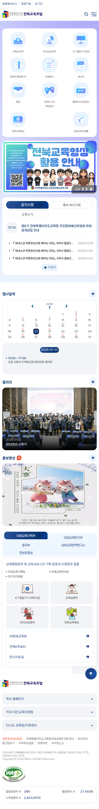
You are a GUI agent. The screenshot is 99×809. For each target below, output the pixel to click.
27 (36, 337)
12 (23, 325)
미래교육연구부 (73, 537)
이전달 (32, 306)
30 (76, 337)
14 (49, 325)
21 (49, 331)
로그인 (38, 3)
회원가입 (26, 3)
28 (49, 337)
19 (22, 331)
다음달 (67, 306)
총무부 (26, 545)
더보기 (52, 267)
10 (89, 320)
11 (9, 325)
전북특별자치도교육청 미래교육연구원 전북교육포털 (22, 14)
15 (62, 325)
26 (23, 337)
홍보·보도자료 (72, 205)
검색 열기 (86, 14)
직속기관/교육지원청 (49, 712)
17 (89, 325)
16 (76, 325)
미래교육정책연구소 (73, 545)
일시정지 (91, 189)
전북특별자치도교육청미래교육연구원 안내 (50, 738)
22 (63, 331)
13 (36, 325)
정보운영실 (25, 552)
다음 (87, 189)
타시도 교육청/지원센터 (49, 725)
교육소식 (27, 214)
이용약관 (42, 743)
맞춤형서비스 (9, 3)
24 (89, 331)
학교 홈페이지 (49, 698)
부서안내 (83, 738)
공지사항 (27, 205)
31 (89, 337)
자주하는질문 (26, 743)
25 (9, 337)
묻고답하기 (8, 743)
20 (36, 331)
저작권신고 (57, 743)
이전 (83, 189)
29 (63, 337)
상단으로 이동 (91, 673)
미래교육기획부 (26, 535)
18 (9, 331)
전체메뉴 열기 (94, 14)
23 (76, 331)
